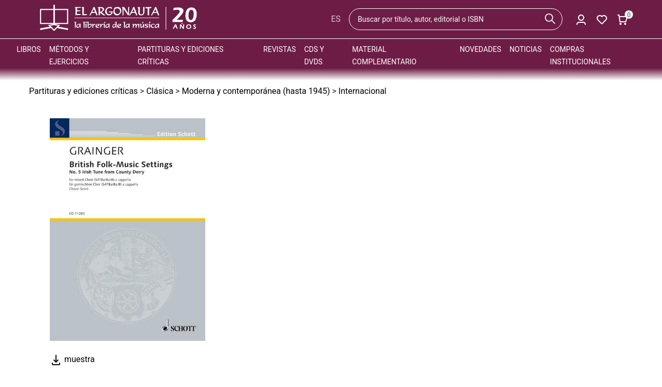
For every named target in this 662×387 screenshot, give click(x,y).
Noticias (526, 49)
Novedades (480, 49)
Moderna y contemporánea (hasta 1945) (256, 91)
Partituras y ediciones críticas (83, 91)
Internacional (363, 91)
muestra (72, 359)
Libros (29, 49)
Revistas (279, 49)
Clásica (159, 91)
